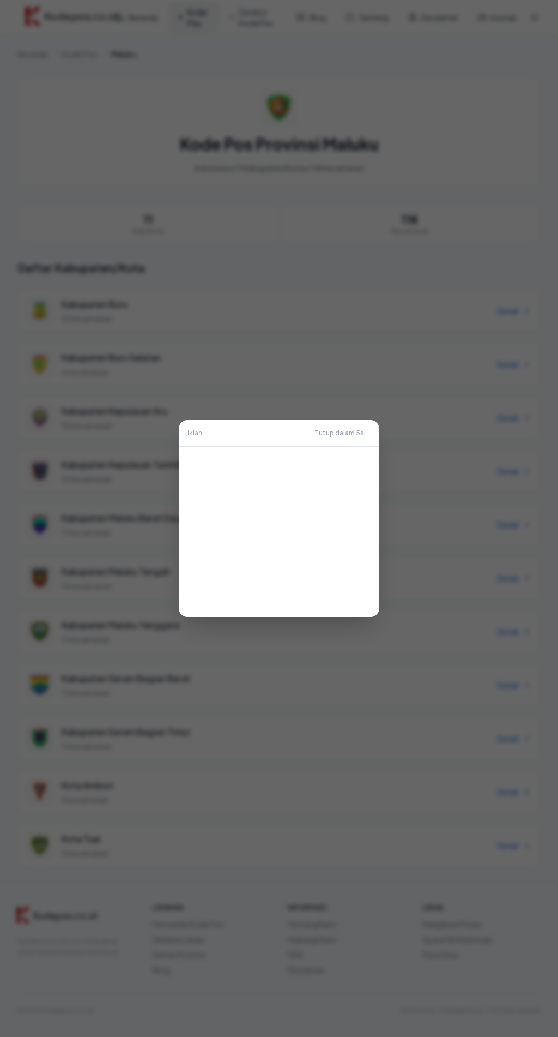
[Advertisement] (279, 531)
